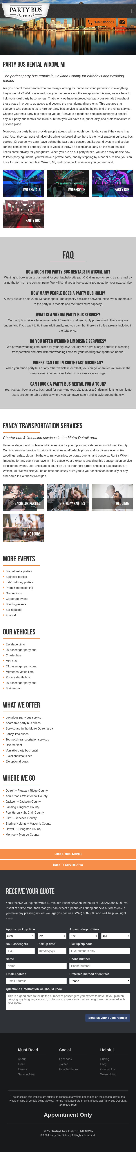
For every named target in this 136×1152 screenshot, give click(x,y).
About (22, 1059)
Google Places (68, 1069)
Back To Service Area (68, 864)
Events (22, 1069)
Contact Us (107, 1069)
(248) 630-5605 (85, 913)
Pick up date (46, 944)
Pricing (104, 1059)
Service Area (26, 1074)
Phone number (79, 959)
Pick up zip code (80, 944)
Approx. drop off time (84, 929)
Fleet (21, 1064)
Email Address (16, 974)
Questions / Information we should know (34, 989)
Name (10, 959)
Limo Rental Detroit (68, 853)
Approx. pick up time (20, 929)
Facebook (65, 1059)
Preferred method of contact (89, 974)
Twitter (63, 1064)
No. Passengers (17, 944)
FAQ (103, 1064)
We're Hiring (108, 1074)
